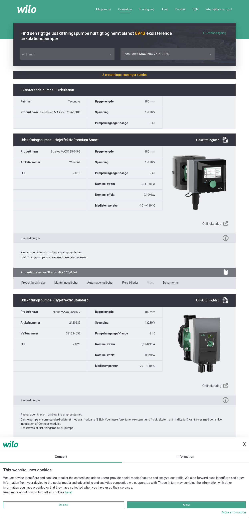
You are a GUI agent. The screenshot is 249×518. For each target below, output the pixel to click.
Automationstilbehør (100, 282)
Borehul (180, 9)
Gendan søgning (214, 33)
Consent (61, 457)
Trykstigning (146, 9)
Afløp (165, 9)
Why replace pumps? (219, 9)
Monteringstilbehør (66, 282)
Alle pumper (103, 9)
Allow (186, 504)
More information (234, 512)
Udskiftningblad (207, 140)
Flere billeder (130, 282)
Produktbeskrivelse (33, 282)
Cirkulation (125, 9)
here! (68, 492)
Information (185, 457)
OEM (196, 9)
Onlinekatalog (211, 224)
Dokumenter (171, 282)
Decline (63, 504)
